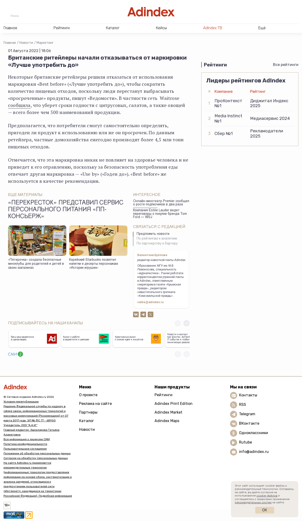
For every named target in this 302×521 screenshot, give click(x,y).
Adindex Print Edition (174, 403)
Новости (26, 43)
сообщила (19, 105)
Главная (10, 43)
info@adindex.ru (254, 451)
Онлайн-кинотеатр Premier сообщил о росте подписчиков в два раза (161, 203)
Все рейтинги (285, 64)
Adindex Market (168, 412)
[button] (186, 323)
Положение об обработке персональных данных (37, 453)
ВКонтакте (249, 423)
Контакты (248, 395)
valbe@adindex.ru (150, 302)
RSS (242, 404)
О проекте (88, 395)
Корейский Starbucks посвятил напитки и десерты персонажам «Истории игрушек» (93, 263)
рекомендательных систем (253, 502)
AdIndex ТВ (212, 28)
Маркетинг (45, 43)
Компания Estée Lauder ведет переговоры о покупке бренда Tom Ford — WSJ (160, 214)
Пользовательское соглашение (25, 448)
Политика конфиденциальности (25, 444)
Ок (264, 510)
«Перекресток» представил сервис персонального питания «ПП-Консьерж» (65, 210)
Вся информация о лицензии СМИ (27, 439)
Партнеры (88, 412)
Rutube (245, 442)
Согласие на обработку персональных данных (36, 458)
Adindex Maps (167, 421)
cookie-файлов (266, 495)
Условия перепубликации (21, 401)
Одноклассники (253, 433)
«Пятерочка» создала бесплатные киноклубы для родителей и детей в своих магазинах (36, 263)
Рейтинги (163, 395)
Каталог (86, 421)
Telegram (247, 414)
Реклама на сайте (95, 403)
